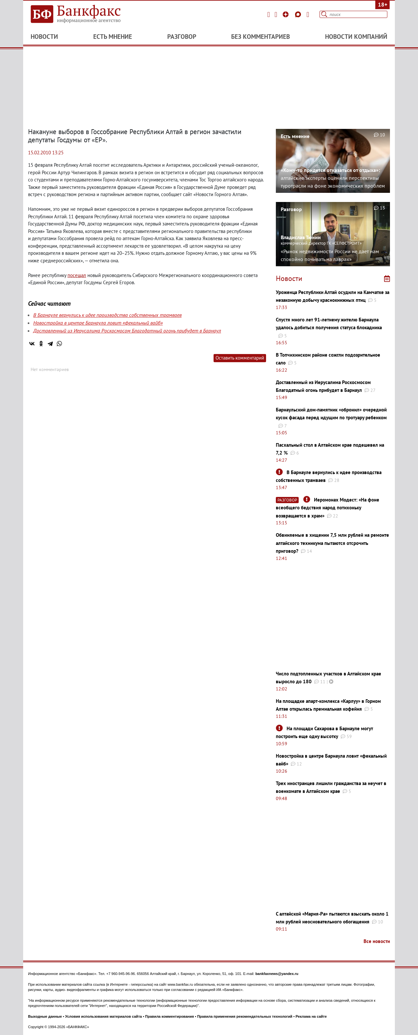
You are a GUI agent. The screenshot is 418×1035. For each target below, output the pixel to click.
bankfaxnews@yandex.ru (276, 974)
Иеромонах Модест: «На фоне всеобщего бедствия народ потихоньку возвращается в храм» (327, 508)
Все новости (377, 941)
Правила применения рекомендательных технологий (244, 1016)
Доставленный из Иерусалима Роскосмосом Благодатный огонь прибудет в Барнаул (127, 330)
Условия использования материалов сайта (103, 1016)
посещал (76, 275)
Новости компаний (356, 36)
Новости (44, 36)
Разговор (181, 36)
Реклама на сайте (311, 1016)
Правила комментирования (169, 1016)
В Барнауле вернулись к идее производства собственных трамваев (107, 315)
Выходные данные (45, 1016)
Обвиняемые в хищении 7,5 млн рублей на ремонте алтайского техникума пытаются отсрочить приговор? (332, 543)
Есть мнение (112, 36)
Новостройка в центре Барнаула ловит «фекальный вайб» (98, 322)
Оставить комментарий (240, 358)
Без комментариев (260, 36)
